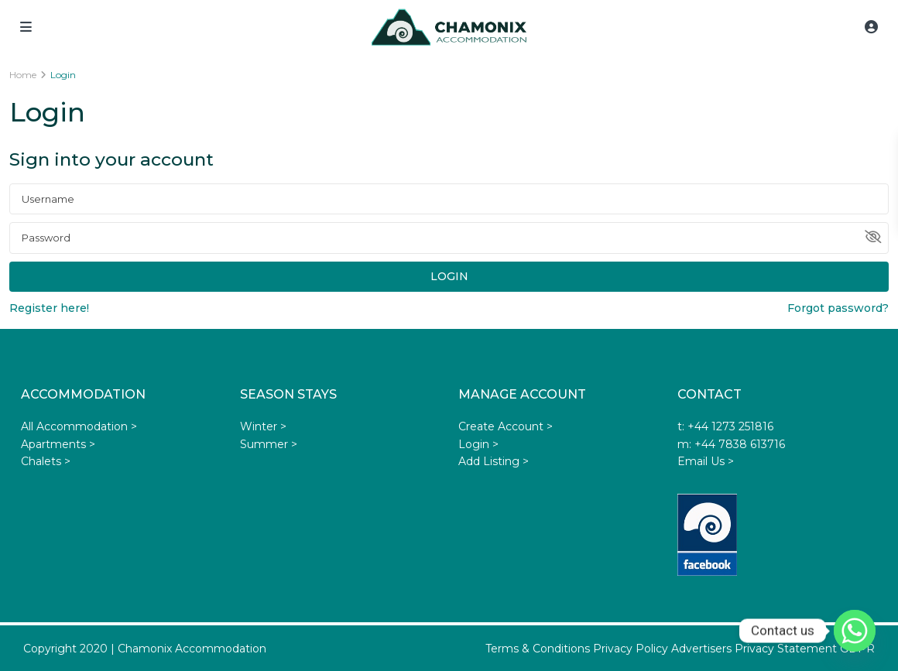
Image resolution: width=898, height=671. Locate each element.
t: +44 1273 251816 (725, 426)
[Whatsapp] (855, 631)
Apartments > (58, 444)
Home (22, 74)
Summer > (268, 444)
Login (449, 276)
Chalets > (45, 461)
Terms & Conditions (537, 649)
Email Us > (705, 461)
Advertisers (701, 649)
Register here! (49, 308)
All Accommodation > (79, 426)
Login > (478, 444)
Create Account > (505, 426)
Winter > (263, 426)
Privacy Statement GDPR (805, 649)
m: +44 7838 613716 (731, 444)
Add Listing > (493, 461)
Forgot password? (838, 308)
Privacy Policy (630, 649)
